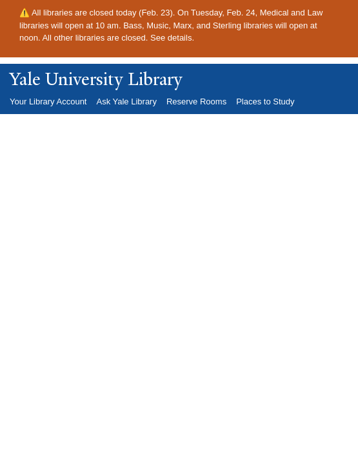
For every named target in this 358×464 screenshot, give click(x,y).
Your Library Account (48, 101)
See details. (172, 38)
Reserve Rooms (196, 101)
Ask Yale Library (126, 101)
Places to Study (265, 101)
